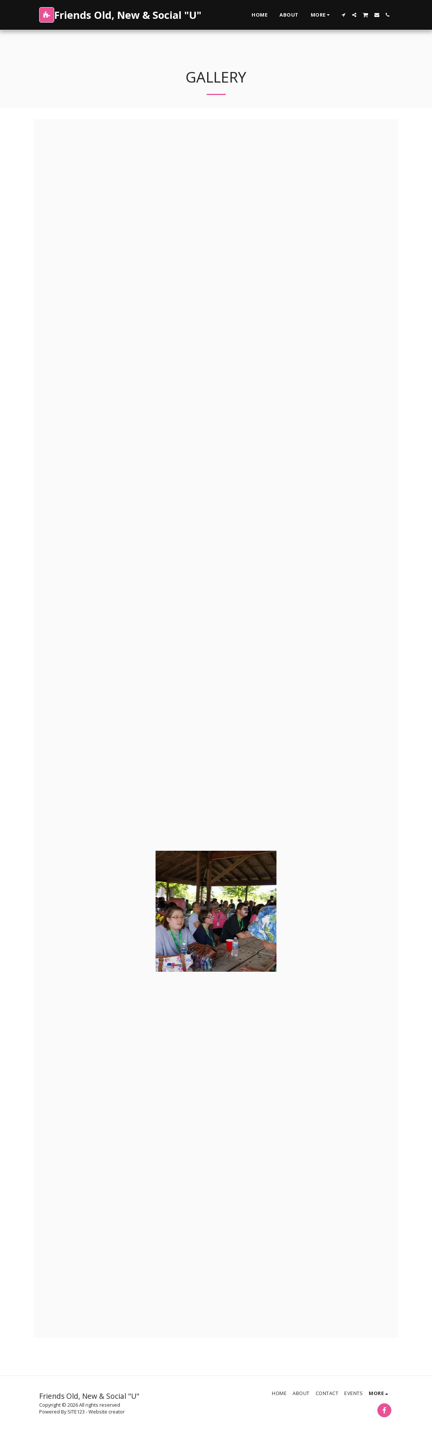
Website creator (107, 1411)
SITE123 (76, 1411)
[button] (343, 14)
